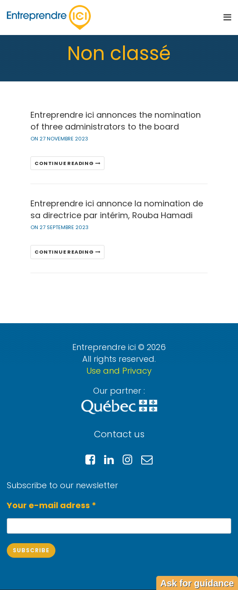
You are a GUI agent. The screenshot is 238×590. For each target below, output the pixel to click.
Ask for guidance (197, 583)
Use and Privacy (119, 370)
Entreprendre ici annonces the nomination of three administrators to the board (115, 120)
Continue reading (67, 163)
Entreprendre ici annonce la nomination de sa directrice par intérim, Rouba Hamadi (116, 209)
